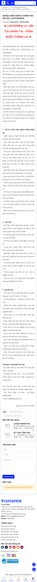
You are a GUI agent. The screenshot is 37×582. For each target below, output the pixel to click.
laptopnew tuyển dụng (13, 416)
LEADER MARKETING (22, 424)
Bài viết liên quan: (11, 420)
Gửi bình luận (8, 477)
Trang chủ (4, 7)
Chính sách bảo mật (8, 540)
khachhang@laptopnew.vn (15, 516)
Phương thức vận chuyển (9, 532)
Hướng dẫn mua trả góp (9, 534)
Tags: (4, 412)
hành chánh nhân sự (16, 412)
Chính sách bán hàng (8, 526)
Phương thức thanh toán (9, 537)
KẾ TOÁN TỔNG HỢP (22, 433)
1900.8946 (10, 518)
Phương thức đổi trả (8, 529)
